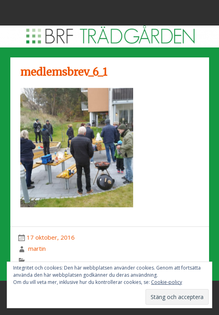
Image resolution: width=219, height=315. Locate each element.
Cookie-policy (166, 282)
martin (37, 248)
